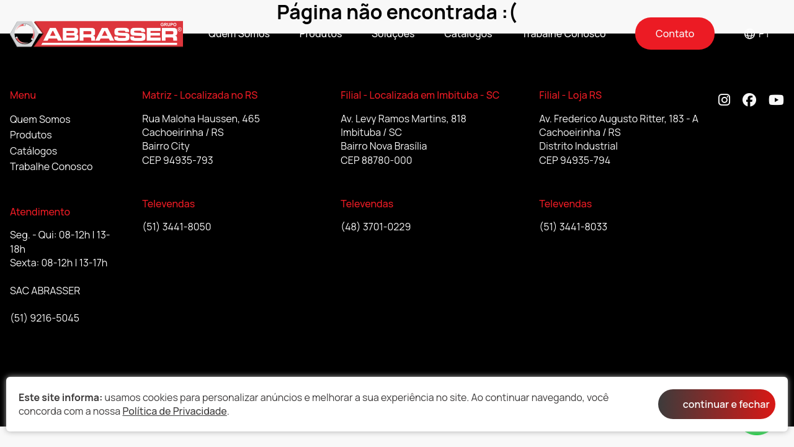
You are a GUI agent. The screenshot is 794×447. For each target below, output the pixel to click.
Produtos (321, 33)
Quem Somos (239, 33)
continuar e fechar (726, 404)
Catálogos (468, 33)
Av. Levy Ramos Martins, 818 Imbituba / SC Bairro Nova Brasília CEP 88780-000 (403, 139)
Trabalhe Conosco (564, 33)
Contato (675, 33)
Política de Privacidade (174, 411)
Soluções (393, 33)
